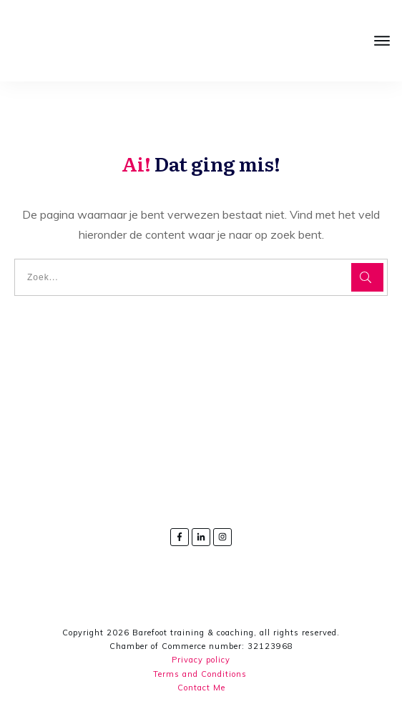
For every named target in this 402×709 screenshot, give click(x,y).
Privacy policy (201, 660)
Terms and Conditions (200, 674)
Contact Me (201, 688)
